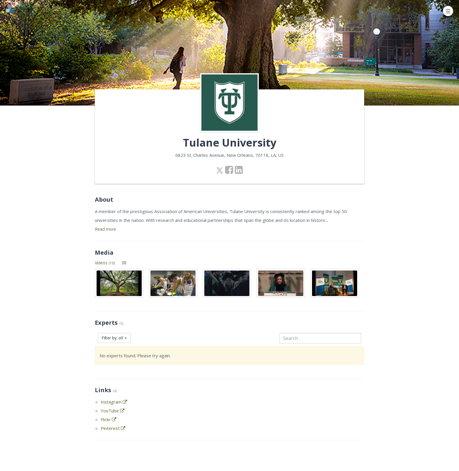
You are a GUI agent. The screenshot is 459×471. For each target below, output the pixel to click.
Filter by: (114, 338)
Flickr (108, 419)
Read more (105, 229)
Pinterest (113, 428)
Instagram (114, 402)
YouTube (112, 411)
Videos (105, 263)
